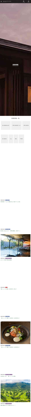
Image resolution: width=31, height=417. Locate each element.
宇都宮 (21, 138)
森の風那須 (4, 138)
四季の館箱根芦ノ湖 (16, 125)
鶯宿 (16, 138)
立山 (11, 138)
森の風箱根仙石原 (5, 125)
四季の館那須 (26, 125)
